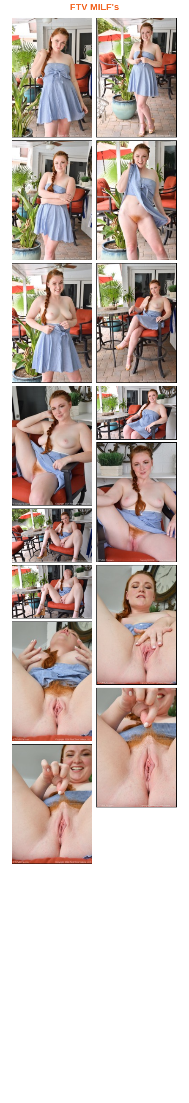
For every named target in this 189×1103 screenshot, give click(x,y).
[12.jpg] (136, 625)
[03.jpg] (52, 200)
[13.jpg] (52, 681)
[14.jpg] (136, 747)
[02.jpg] (136, 77)
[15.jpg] (52, 804)
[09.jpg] (136, 502)
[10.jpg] (52, 535)
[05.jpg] (52, 323)
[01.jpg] (52, 77)
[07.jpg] (52, 446)
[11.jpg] (52, 592)
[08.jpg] (136, 413)
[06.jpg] (136, 323)
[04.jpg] (136, 200)
